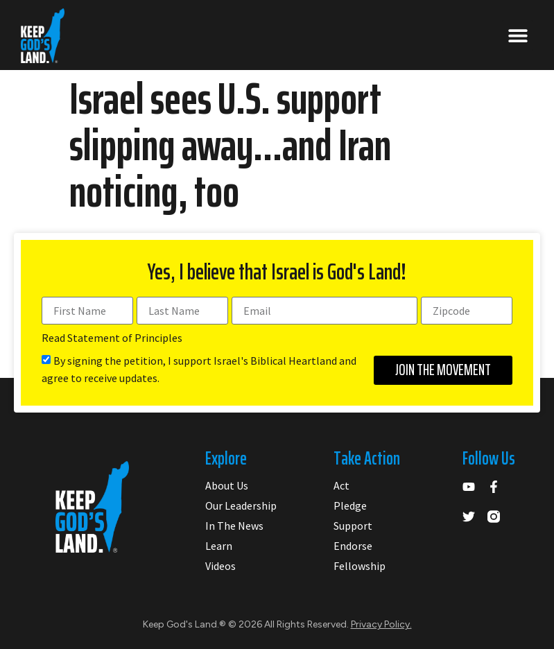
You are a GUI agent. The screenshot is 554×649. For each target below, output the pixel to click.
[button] (517, 35)
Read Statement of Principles (112, 338)
